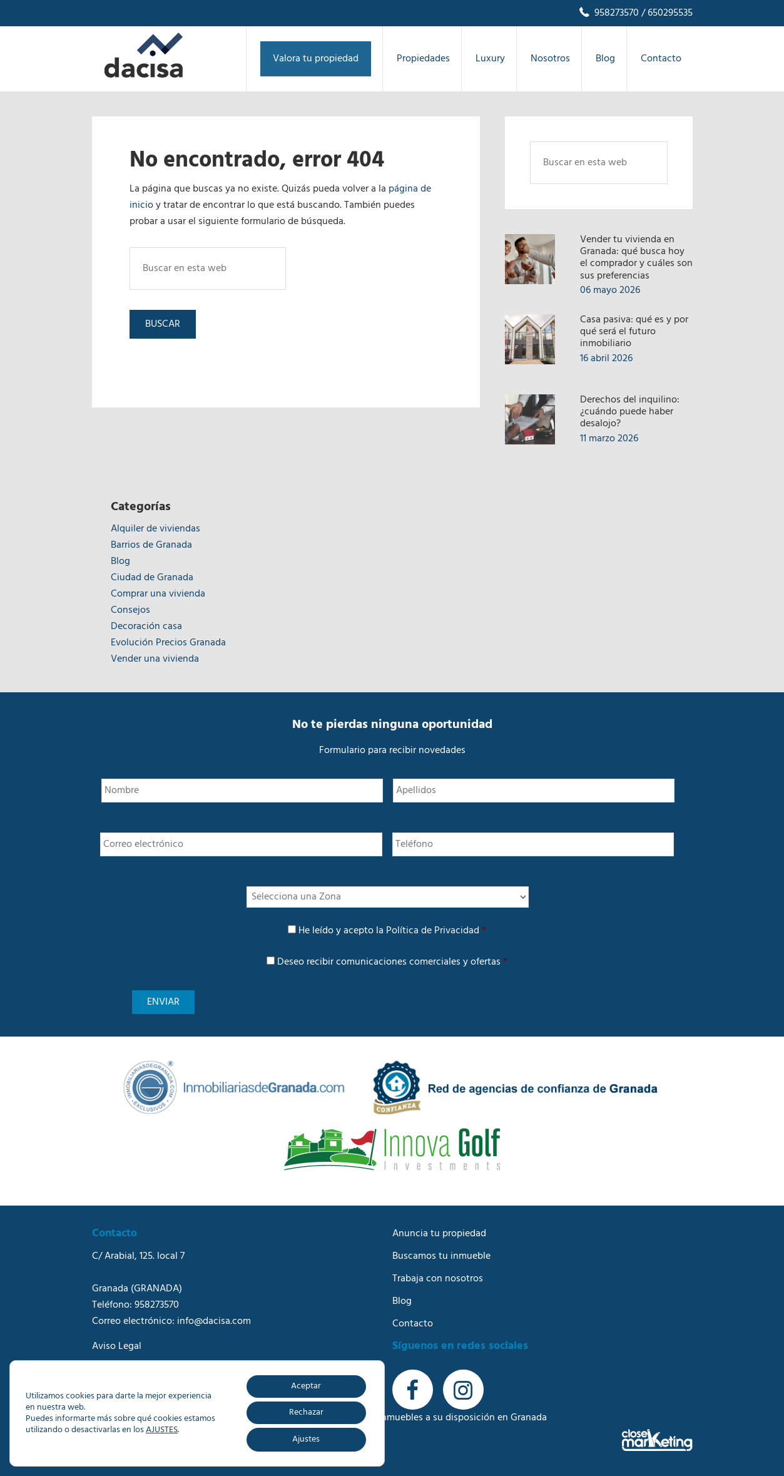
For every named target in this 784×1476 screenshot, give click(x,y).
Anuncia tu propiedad (439, 1234)
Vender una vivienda (155, 659)
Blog (120, 561)
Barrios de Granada (151, 545)
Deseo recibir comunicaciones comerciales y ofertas (392, 962)
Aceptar (306, 1386)
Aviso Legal (116, 1346)
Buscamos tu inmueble (441, 1256)
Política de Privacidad (432, 931)
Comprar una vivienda (158, 594)
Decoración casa (146, 626)
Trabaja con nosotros (437, 1279)
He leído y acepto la (392, 931)
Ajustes (306, 1439)
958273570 (608, 13)
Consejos (130, 610)
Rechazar (306, 1412)
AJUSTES (162, 1430)
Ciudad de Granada (152, 578)
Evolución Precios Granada (168, 643)
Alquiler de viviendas (155, 529)
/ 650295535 (666, 13)
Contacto (412, 1324)
